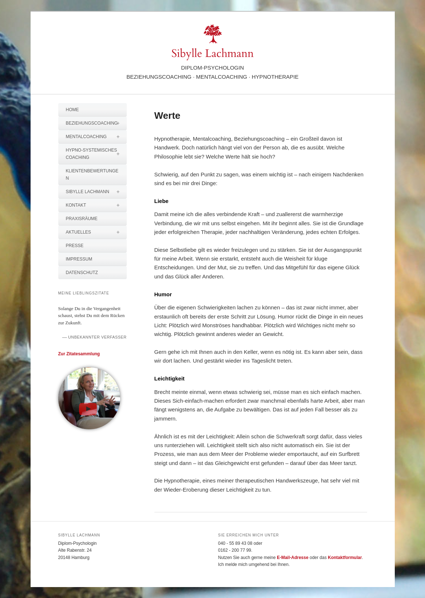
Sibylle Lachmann (96, 191)
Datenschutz (82, 272)
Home (72, 109)
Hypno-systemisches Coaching (96, 154)
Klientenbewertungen (92, 174)
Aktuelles (96, 232)
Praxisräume (82, 218)
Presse (75, 245)
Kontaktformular (345, 557)
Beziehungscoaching (96, 123)
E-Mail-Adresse (292, 557)
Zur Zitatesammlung (79, 353)
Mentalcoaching (96, 136)
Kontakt (96, 205)
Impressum (79, 259)
